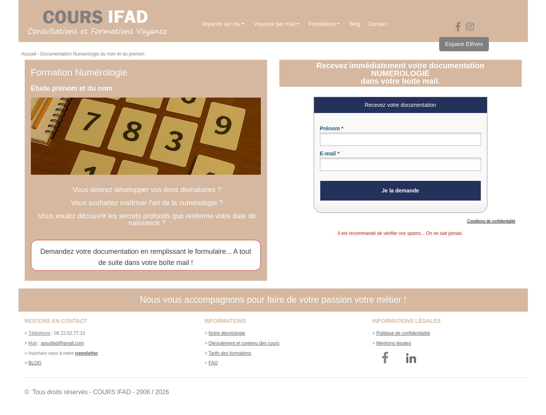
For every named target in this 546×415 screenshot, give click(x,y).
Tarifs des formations (229, 353)
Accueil (29, 54)
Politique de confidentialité (403, 333)
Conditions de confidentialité (491, 221)
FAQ (213, 363)
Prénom (331, 128)
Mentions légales (393, 343)
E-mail (330, 153)
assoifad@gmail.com (62, 343)
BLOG (35, 363)
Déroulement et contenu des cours (244, 343)
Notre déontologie (227, 333)
